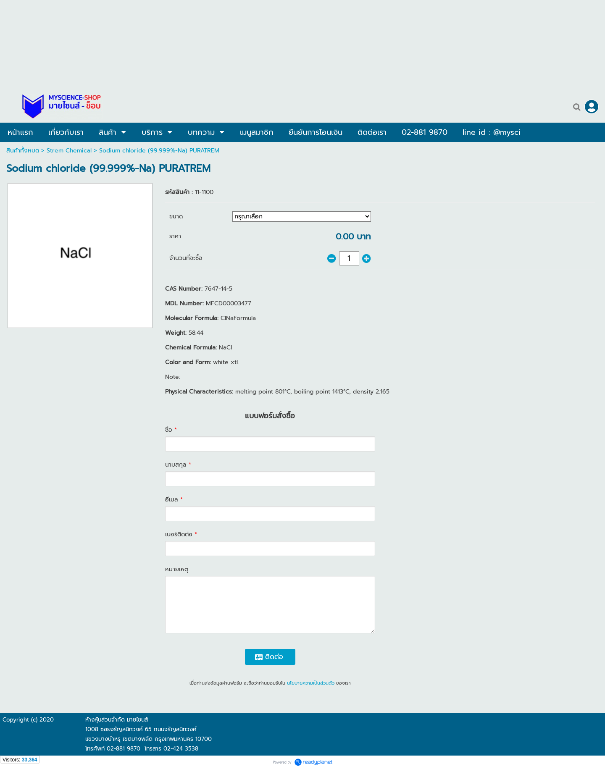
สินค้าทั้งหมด (22, 150)
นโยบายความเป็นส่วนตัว (310, 683)
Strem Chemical (69, 150)
